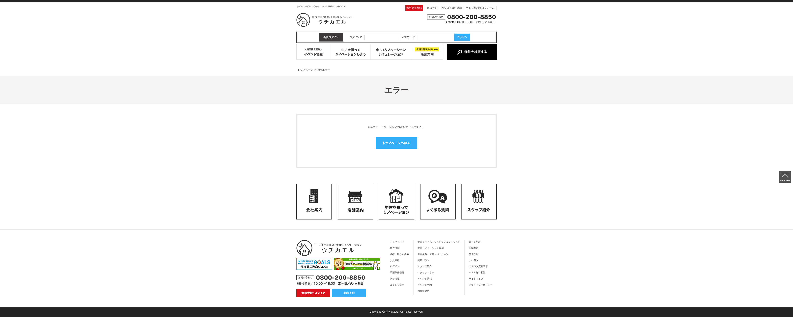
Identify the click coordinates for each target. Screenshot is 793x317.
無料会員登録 (414, 7)
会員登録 (394, 260)
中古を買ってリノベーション (433, 254)
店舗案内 (473, 248)
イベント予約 (425, 284)
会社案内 (473, 260)
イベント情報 (425, 278)
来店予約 (432, 7)
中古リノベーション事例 (431, 248)
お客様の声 (423, 291)
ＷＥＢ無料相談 (477, 272)
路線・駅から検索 (399, 254)
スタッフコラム (426, 272)
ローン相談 (475, 242)
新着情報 (394, 278)
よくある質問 (397, 284)
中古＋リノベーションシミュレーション (439, 242)
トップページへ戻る (396, 143)
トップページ (397, 242)
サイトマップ (476, 278)
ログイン (394, 266)
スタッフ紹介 (425, 266)
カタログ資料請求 (451, 7)
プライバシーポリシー (481, 284)
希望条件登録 (397, 272)
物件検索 (394, 248)
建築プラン (423, 260)
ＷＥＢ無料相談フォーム (480, 7)
